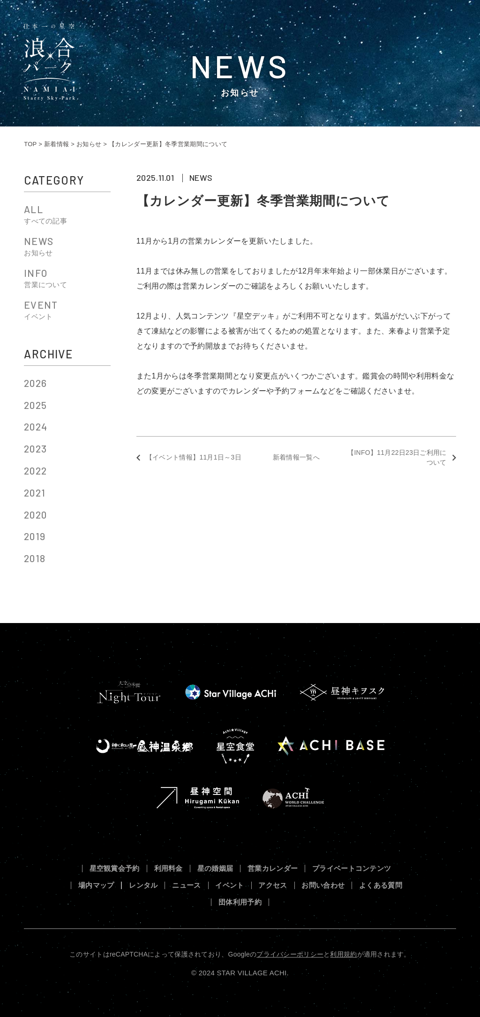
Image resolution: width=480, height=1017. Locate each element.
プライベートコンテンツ (351, 868)
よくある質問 (380, 885)
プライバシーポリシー (289, 954)
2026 (35, 383)
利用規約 (343, 954)
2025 (35, 405)
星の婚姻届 (215, 868)
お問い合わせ (323, 885)
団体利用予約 (240, 902)
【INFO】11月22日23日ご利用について (397, 457)
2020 (35, 514)
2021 (34, 492)
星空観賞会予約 (115, 868)
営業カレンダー (273, 868)
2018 (34, 558)
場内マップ (96, 885)
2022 (35, 470)
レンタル (143, 885)
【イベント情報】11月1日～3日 (193, 457)
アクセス (272, 885)
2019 (34, 536)
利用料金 (168, 868)
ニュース (186, 885)
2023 (35, 448)
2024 (35, 426)
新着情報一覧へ (296, 457)
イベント (229, 885)
